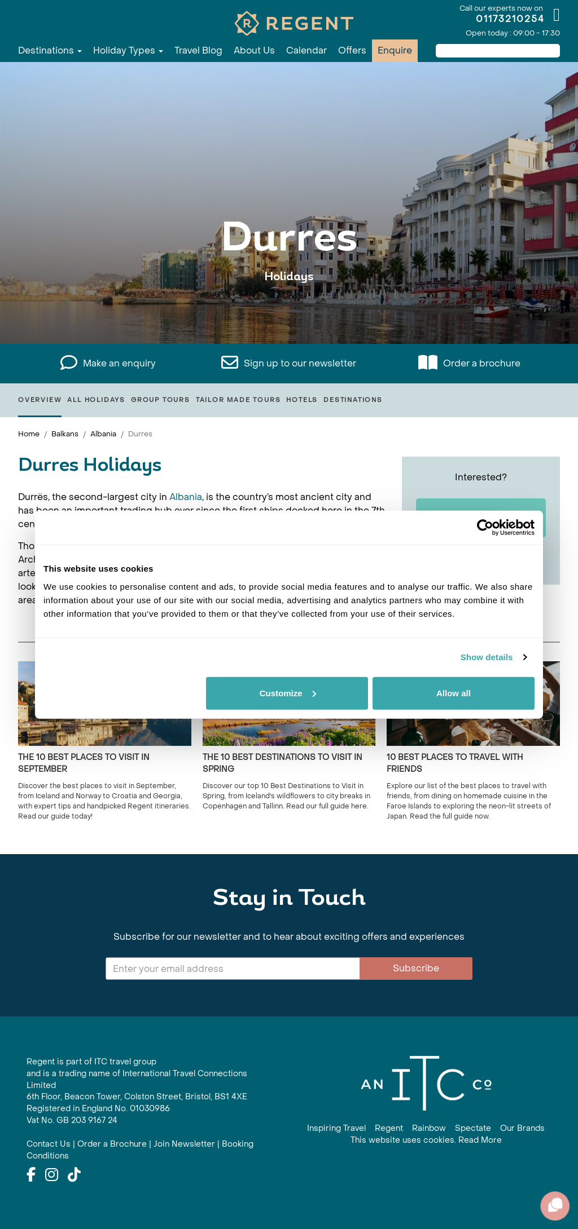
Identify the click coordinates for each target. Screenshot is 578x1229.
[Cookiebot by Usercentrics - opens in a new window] (485, 527)
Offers (352, 50)
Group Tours (160, 400)
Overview (40, 400)
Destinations (50, 50)
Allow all (453, 692)
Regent (389, 1128)
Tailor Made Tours (238, 400)
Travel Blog (198, 50)
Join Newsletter (184, 1144)
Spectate (473, 1128)
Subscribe (416, 968)
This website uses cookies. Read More (426, 1140)
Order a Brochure (112, 1144)
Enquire (395, 50)
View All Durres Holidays (289, 311)
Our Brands (522, 1128)
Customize (288, 692)
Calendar (306, 50)
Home (29, 434)
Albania (103, 434)
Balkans (64, 434)
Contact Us (49, 1144)
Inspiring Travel (336, 1128)
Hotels (302, 400)
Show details (487, 657)
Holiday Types (128, 50)
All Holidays (96, 400)
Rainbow (429, 1128)
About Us (254, 50)
